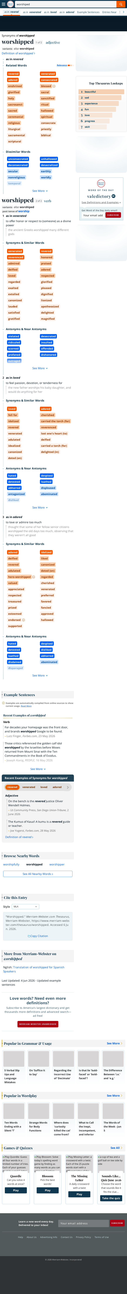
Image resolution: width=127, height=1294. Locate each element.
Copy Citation (38, 936)
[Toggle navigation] (3, 4)
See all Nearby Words (37, 874)
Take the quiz (111, 1198)
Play (16, 1190)
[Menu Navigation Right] (123, 12)
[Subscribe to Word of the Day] (93, 215)
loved (43, 787)
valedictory (99, 196)
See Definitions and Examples (100, 202)
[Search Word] (120, 4)
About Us (32, 1237)
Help (21, 1237)
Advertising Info (49, 1237)
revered (12, 787)
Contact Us (67, 1237)
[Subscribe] (117, 1223)
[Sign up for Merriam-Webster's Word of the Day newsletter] (83, 1223)
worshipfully (11, 864)
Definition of (18, 53)
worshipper (57, 864)
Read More (26, 706)
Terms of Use (102, 1237)
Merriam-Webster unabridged (37, 1024)
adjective (53, 42)
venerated (28, 787)
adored (57, 787)
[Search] (70, 4)
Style (6, 907)
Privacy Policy (84, 1237)
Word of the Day (101, 190)
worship (23, 211)
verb (47, 200)
